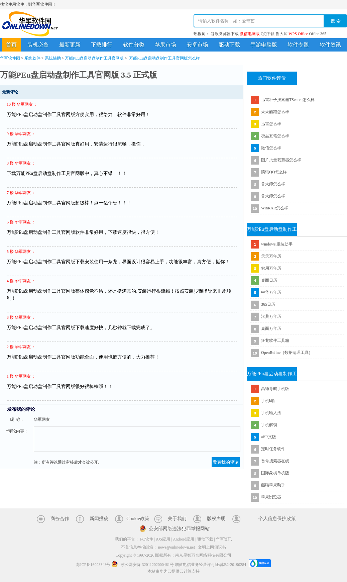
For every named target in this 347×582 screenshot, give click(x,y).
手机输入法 (271, 412)
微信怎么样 (271, 148)
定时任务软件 (273, 449)
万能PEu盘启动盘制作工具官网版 (94, 58)
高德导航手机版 (275, 388)
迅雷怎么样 (271, 123)
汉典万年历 (271, 316)
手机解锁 (269, 424)
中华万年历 (271, 292)
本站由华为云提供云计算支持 (173, 571)
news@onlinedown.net (176, 547)
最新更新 (70, 44)
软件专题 (298, 44)
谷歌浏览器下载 (225, 33)
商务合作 (59, 518)
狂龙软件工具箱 (275, 340)
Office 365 (317, 33)
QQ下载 (267, 33)
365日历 (268, 304)
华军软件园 (30, 23)
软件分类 (133, 44)
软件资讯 (330, 44)
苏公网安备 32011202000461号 (143, 564)
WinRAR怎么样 (274, 208)
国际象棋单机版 (275, 473)
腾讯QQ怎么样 (274, 172)
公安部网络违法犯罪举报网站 (179, 528)
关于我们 (177, 518)
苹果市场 (165, 44)
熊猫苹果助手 (273, 485)
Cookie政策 (137, 518)
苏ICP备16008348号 (93, 564)
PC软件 (146, 539)
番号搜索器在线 (275, 461)
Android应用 (183, 539)
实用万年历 (271, 268)
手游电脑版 (263, 44)
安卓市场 (197, 44)
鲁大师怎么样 (273, 184)
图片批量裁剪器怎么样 (281, 160)
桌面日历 (269, 280)
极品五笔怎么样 (275, 135)
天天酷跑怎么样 (275, 111)
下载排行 (101, 44)
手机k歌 (268, 400)
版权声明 (216, 518)
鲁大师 (281, 33)
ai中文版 (268, 436)
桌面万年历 (271, 328)
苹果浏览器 (271, 497)
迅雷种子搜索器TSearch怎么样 (288, 99)
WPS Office (298, 33)
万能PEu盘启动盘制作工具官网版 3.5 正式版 (78, 75)
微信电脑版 (250, 33)
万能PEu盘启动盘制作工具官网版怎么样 (164, 58)
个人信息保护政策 (277, 518)
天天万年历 (271, 256)
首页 (11, 44)
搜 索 (336, 20)
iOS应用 (163, 539)
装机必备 (38, 44)
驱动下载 (229, 44)
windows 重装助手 (277, 244)
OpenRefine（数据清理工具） (287, 352)
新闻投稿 (99, 518)
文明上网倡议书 (212, 547)
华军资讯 (224, 539)
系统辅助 (53, 58)
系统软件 (32, 58)
